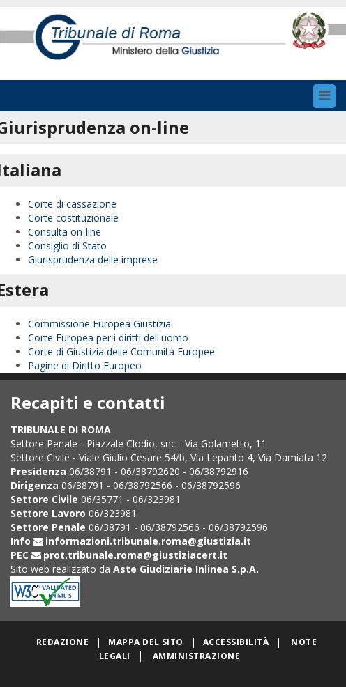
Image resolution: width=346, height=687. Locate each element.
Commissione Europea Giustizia (99, 323)
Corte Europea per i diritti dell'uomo (108, 337)
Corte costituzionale (73, 217)
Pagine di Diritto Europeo (85, 365)
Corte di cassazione (72, 203)
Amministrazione (196, 656)
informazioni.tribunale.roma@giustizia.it (148, 541)
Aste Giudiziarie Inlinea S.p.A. (186, 569)
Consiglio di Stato (67, 245)
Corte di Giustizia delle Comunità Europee (121, 351)
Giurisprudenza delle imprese (93, 259)
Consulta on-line (64, 231)
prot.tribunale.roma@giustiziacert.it (135, 555)
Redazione (62, 642)
